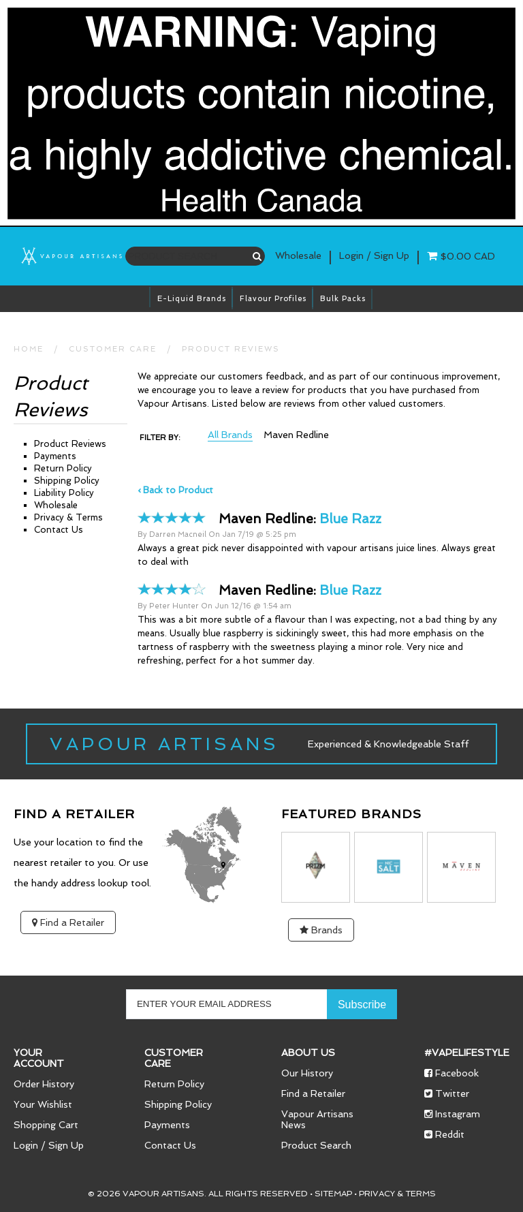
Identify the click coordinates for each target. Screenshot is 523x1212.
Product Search (316, 1145)
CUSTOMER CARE (113, 349)
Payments (55, 456)
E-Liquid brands (191, 298)
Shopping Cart (46, 1124)
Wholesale (298, 255)
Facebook (451, 1073)
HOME (29, 349)
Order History (44, 1083)
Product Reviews (231, 349)
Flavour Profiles (273, 298)
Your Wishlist (43, 1104)
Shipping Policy (66, 481)
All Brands (230, 435)
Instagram (452, 1113)
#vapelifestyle (466, 1052)
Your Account (39, 1058)
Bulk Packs (343, 298)
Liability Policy (64, 493)
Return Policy (63, 468)
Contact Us (58, 530)
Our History (307, 1073)
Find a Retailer (68, 922)
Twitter (446, 1093)
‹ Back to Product (175, 490)
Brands (321, 929)
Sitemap (333, 1193)
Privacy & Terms (68, 517)
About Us (308, 1052)
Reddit (444, 1134)
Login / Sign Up (49, 1145)
